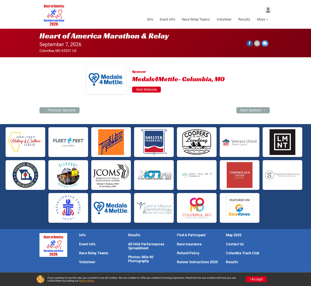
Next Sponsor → (253, 110)
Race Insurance (189, 244)
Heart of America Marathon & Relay (104, 36)
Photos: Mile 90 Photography (140, 259)
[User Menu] (268, 9)
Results (244, 20)
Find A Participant (191, 235)
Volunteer (224, 20)
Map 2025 (233, 235)
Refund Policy (188, 253)
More (261, 20)
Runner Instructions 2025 (197, 262)
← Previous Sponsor (59, 110)
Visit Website (146, 90)
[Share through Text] (265, 43)
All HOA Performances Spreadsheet (146, 246)
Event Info (167, 20)
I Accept (256, 279)
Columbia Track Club (242, 253)
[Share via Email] (257, 43)
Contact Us (235, 244)
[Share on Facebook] (250, 43)
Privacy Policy (86, 280)
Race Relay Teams (196, 20)
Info (150, 20)
